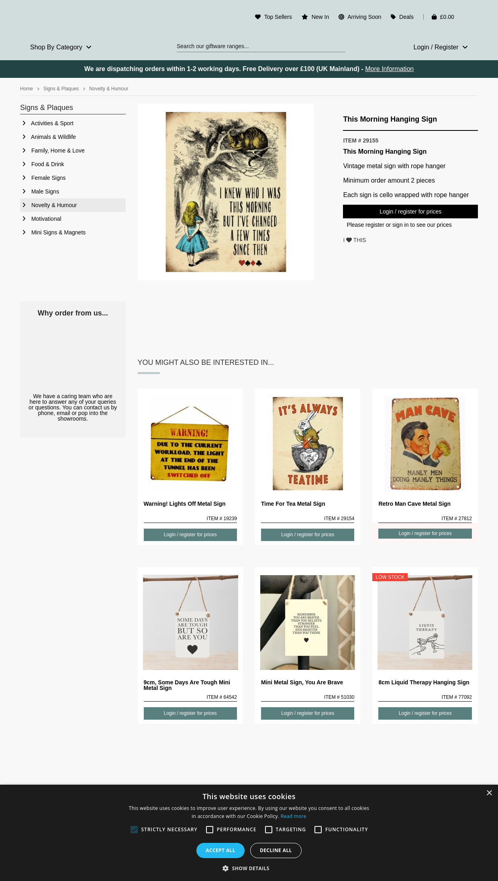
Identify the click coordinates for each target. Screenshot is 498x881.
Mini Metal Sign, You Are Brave (302, 682)
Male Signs (39, 191)
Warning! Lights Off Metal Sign (185, 504)
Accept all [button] (220, 850)
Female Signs (42, 178)
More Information (389, 68)
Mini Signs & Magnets (53, 232)
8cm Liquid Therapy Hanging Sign (423, 682)
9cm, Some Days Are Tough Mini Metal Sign (187, 685)
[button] (249, 867)
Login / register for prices (410, 211)
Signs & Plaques (61, 89)
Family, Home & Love (52, 150)
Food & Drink (42, 164)
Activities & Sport (46, 123)
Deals (406, 17)
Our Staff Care (73, 355)
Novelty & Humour (108, 89)
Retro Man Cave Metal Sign (414, 504)
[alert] (249, 833)
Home (26, 89)
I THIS (354, 240)
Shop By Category (61, 47)
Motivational (40, 219)
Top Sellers (278, 17)
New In (320, 17)
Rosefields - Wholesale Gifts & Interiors (73, 19)
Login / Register (440, 47)
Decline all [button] (276, 850)
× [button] (489, 793)
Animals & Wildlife (48, 137)
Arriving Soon (364, 17)
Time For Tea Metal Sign (293, 504)
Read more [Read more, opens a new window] (293, 816)
